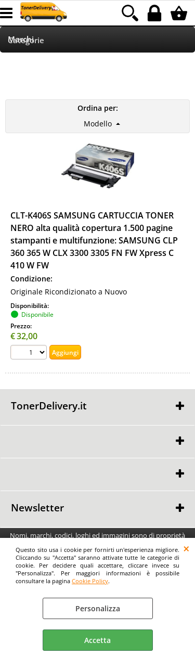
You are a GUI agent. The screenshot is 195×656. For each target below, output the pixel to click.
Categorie (26, 40)
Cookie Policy (90, 581)
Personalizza (97, 608)
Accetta (97, 640)
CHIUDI (186, 548)
